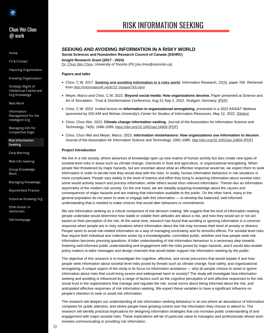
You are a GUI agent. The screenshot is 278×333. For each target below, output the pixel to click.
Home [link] (13, 53)
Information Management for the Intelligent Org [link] (24, 115)
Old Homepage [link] (20, 220)
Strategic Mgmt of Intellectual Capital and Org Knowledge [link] (25, 90)
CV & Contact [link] (18, 61)
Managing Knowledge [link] (25, 182)
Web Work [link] (16, 103)
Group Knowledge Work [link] (22, 171)
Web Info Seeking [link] (22, 161)
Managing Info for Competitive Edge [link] (22, 130)
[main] (163, 25)
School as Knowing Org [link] (25, 199)
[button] (273, 5)
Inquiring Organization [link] (25, 70)
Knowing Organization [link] (25, 78)
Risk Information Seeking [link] (21, 142)
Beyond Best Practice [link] (24, 190)
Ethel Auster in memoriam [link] (19, 209)
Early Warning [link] (19, 153)
